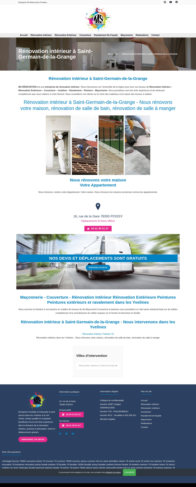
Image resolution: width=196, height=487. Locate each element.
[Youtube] (73, 433)
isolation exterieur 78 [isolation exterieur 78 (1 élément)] (141, 464)
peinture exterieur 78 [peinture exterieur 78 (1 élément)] (165, 467)
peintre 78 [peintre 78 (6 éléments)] (67, 467)
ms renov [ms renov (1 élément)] (14, 467)
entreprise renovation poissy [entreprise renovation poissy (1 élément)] (28, 464)
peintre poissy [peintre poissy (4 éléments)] (92, 467)
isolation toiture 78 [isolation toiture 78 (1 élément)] (159, 464)
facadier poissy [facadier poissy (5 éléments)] (91, 464)
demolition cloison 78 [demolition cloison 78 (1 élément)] (118, 461)
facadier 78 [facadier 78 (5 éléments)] (64, 464)
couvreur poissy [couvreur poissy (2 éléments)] (79, 461)
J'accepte (129, 472)
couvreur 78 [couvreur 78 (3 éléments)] (51, 461)
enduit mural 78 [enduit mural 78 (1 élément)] (136, 461)
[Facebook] (60, 433)
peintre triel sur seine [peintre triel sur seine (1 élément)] (126, 467)
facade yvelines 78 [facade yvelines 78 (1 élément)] (49, 464)
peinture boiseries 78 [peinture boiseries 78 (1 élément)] (145, 467)
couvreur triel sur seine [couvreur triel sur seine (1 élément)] (97, 461)
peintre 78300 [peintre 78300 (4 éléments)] (79, 467)
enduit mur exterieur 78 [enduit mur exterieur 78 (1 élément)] (154, 461)
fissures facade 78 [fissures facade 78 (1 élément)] (122, 464)
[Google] (66, 433)
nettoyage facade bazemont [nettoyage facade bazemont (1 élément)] (32, 467)
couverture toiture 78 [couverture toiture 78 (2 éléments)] (35, 461)
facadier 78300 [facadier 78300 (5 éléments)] (77, 464)
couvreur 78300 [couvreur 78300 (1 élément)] (64, 461)
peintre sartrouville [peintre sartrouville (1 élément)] (107, 467)
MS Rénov (113, 54)
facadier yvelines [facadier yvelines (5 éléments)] (106, 464)
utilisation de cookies (113, 472)
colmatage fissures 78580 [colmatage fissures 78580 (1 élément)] (13, 461)
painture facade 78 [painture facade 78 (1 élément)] (53, 467)
